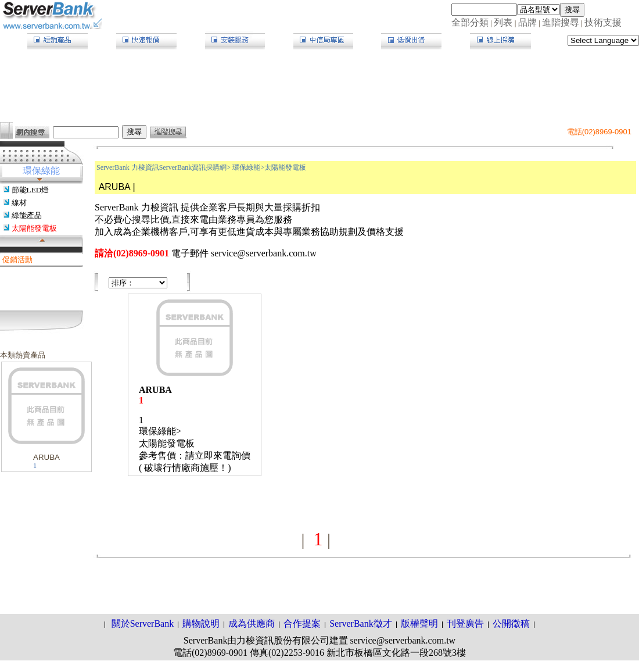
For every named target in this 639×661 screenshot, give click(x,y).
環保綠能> (248, 167)
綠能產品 (27, 215)
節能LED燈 (30, 189)
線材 (19, 202)
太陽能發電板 (34, 228)
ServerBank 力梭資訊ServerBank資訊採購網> (163, 167)
